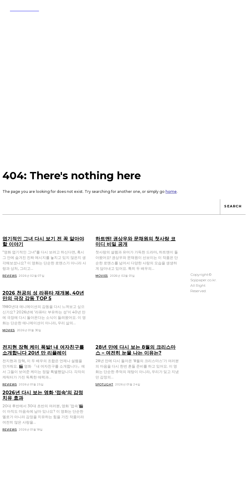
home (171, 191)
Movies (8, 329)
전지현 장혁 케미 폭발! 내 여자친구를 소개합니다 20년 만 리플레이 (42, 348)
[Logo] (20, 9)
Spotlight (104, 382)
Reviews (9, 382)
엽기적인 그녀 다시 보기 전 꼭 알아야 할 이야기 (42, 241)
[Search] (233, 206)
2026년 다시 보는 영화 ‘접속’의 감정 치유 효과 (43, 393)
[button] (202, 8)
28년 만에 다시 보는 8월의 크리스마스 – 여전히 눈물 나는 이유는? (136, 348)
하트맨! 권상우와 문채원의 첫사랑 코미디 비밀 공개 (137, 241)
